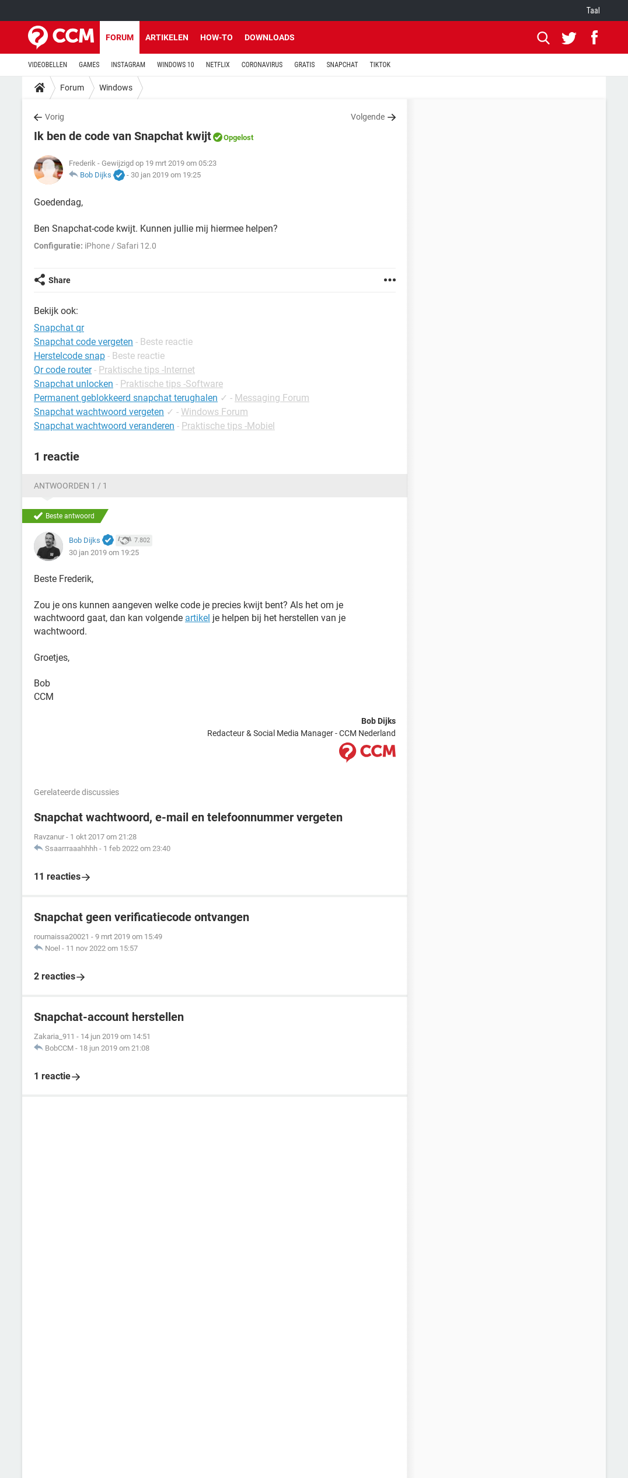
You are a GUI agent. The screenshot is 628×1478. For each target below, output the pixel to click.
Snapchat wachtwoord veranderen (104, 425)
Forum (120, 37)
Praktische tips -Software (171, 383)
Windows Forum (214, 411)
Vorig (54, 116)
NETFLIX (218, 65)
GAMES (89, 65)
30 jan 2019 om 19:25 (166, 174)
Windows (115, 87)
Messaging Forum (272, 397)
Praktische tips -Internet (147, 369)
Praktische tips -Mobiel (228, 425)
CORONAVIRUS (262, 65)
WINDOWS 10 (175, 65)
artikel (197, 617)
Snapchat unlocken (73, 383)
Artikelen (167, 37)
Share (59, 280)
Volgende (368, 116)
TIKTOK (379, 65)
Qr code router (63, 369)
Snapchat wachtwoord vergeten (99, 411)
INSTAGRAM (128, 65)
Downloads (270, 37)
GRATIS (304, 65)
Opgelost (238, 137)
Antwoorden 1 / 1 (70, 485)
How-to (216, 37)
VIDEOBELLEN (47, 65)
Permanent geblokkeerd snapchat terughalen (126, 397)
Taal (593, 10)
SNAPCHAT (342, 65)
